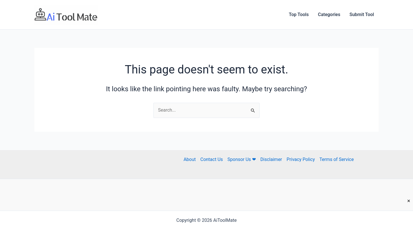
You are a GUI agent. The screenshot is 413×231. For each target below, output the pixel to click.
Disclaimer (271, 159)
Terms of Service (337, 159)
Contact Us (211, 159)
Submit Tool (361, 14)
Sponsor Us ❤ (241, 159)
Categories (329, 14)
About (190, 159)
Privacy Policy (301, 159)
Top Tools (299, 14)
